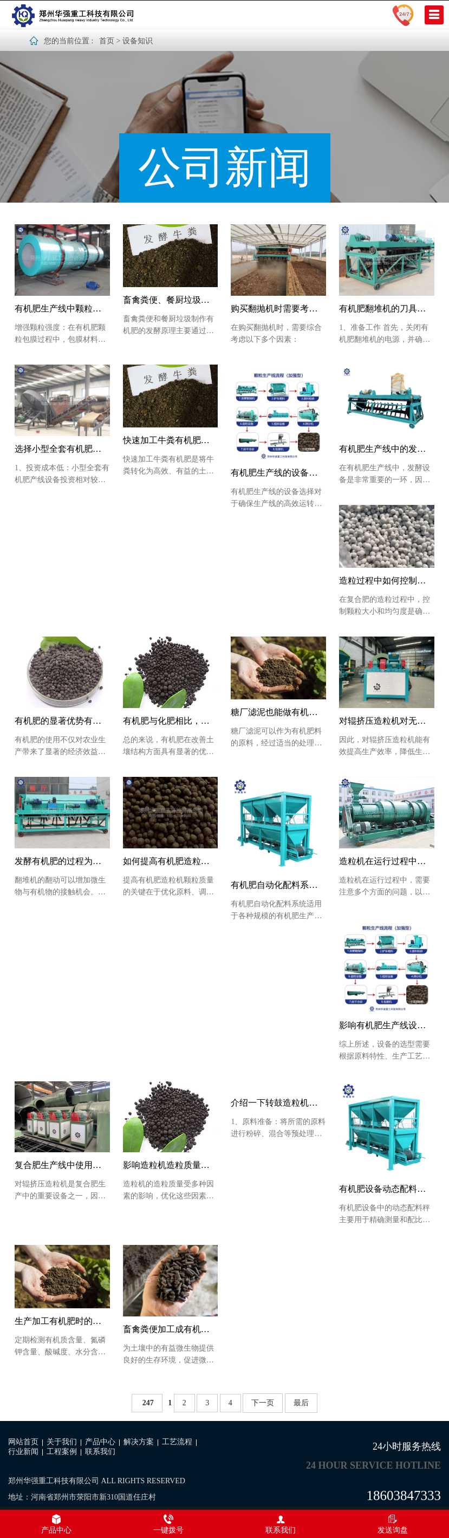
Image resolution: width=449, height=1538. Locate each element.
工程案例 (62, 1452)
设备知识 (137, 41)
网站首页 (23, 1442)
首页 (106, 41)
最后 (301, 1403)
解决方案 (138, 1442)
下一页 (262, 1403)
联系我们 (100, 1452)
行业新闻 (23, 1452)
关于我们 (62, 1442)
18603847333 (404, 1495)
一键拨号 (168, 1524)
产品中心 (100, 1442)
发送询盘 (393, 1524)
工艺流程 (177, 1442)
